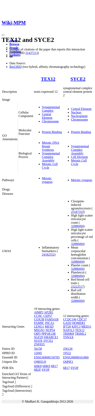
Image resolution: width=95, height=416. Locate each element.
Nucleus (76, 112)
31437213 (31, 53)
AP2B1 (48, 312)
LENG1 (39, 326)
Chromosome (50, 121)
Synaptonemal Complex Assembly (51, 157)
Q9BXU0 (40, 361)
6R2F (37, 369)
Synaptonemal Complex (51, 108)
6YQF (46, 369)
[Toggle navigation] (3, 35)
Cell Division (79, 157)
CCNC (38, 316)
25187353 (77, 212)
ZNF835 (39, 344)
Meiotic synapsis (47, 180)
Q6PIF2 (68, 361)
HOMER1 (78, 323)
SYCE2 (77, 78)
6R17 (54, 366)
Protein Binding (52, 132)
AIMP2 (38, 312)
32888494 (77, 226)
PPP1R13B (49, 333)
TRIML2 (80, 333)
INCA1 (49, 323)
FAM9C (39, 323)
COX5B (39, 319)
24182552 (48, 254)
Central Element (47, 116)
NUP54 (50, 330)
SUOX (38, 340)
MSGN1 (39, 330)
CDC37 (82, 319)
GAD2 (67, 323)
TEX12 (48, 78)
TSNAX (68, 337)
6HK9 (46, 366)
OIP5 (37, 333)
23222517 (77, 286)
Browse (14, 44)
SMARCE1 (51, 337)
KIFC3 (76, 326)
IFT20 (67, 326)
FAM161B (51, 319)
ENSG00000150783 (47, 357)
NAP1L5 (69, 330)
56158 (38, 348)
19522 (67, 353)
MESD (49, 326)
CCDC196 (70, 319)
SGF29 (38, 337)
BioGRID (15, 66)
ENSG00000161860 (76, 357)
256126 (68, 348)
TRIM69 (68, 333)
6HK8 (38, 366)
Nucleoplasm (79, 116)
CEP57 (47, 316)
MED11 (86, 326)
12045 (38, 353)
